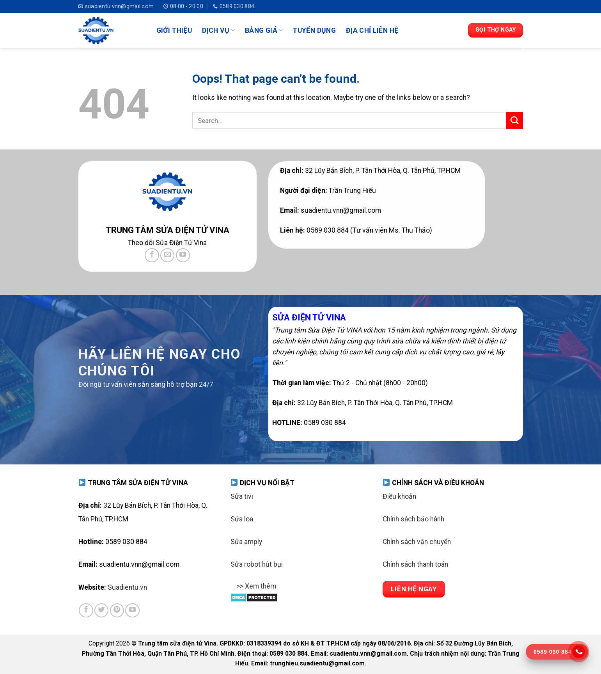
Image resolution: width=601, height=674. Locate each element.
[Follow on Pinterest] (117, 610)
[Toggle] (238, 591)
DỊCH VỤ (218, 30)
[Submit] (514, 120)
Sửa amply (246, 542)
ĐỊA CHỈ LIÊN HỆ (372, 30)
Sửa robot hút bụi (256, 564)
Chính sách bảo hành (413, 519)
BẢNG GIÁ (263, 30)
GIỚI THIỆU (174, 30)
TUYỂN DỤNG (314, 30)
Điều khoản (399, 496)
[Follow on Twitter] (101, 610)
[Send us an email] (167, 255)
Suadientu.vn (127, 587)
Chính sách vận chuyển (417, 542)
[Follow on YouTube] (183, 255)
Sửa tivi (241, 496)
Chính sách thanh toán (415, 564)
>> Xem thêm (253, 587)
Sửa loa (241, 519)
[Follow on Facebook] (152, 255)
